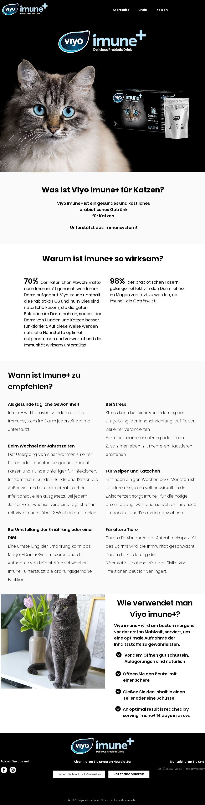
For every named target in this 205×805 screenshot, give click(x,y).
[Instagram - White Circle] (13, 770)
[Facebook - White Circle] (4, 770)
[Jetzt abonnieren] (129, 774)
